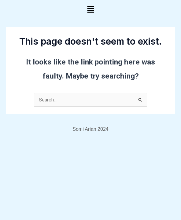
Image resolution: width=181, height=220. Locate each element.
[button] (90, 9)
